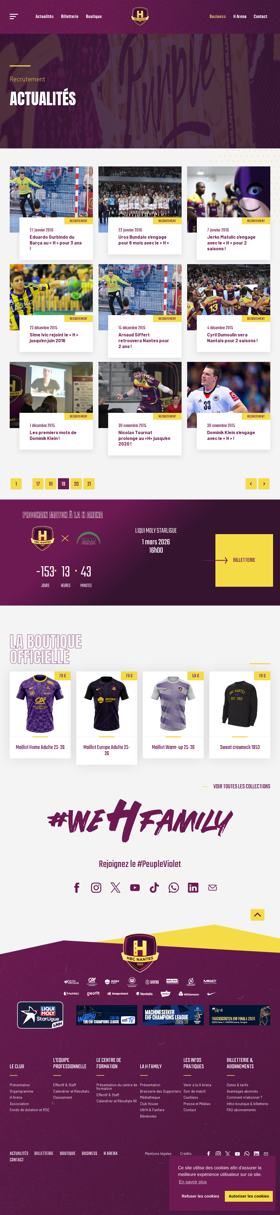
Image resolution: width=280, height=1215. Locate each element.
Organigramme (21, 1091)
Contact (260, 16)
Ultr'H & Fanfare (152, 1110)
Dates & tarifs (237, 1085)
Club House (149, 1103)
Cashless (191, 1097)
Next (263, 483)
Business (218, 16)
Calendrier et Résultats (71, 1091)
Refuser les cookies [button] (200, 1196)
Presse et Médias (197, 1103)
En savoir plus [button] (193, 1182)
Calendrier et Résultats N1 (116, 1101)
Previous (251, 483)
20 (76, 484)
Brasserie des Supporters (160, 1091)
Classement (62, 1097)
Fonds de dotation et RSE (30, 1110)
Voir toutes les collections (241, 786)
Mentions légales (158, 1153)
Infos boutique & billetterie (247, 1103)
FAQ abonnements (241, 1110)
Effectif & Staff (64, 1085)
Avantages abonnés (242, 1091)
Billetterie (69, 16)
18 (51, 484)
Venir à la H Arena (197, 1085)
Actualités (44, 16)
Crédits (186, 1153)
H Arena (239, 16)
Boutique (94, 16)
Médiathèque (150, 1097)
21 (89, 484)
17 (38, 484)
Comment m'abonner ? (244, 1097)
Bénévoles (148, 1116)
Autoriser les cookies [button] (249, 1196)
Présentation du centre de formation (116, 1087)
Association (19, 1103)
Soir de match (195, 1091)
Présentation (20, 1085)
